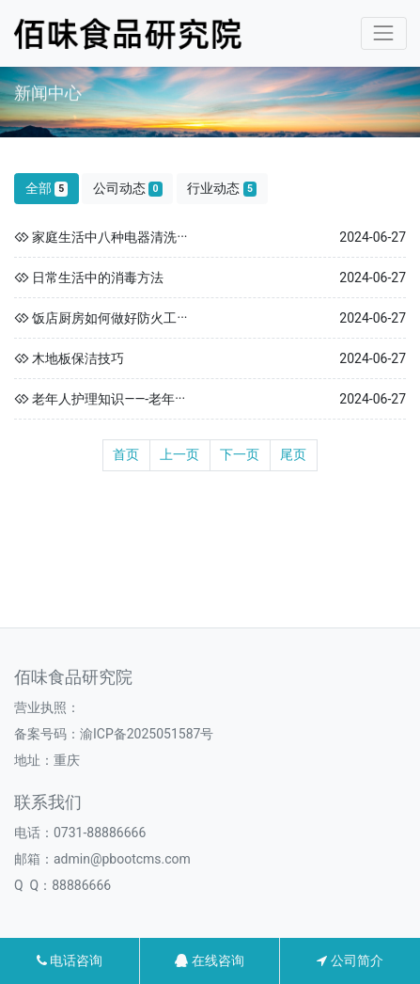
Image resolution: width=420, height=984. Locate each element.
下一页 (239, 454)
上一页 (179, 454)
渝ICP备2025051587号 (146, 733)
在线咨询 (209, 960)
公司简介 (349, 960)
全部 (47, 189)
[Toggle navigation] (384, 33)
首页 (126, 454)
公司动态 (128, 189)
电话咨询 (69, 960)
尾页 (293, 454)
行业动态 (222, 189)
